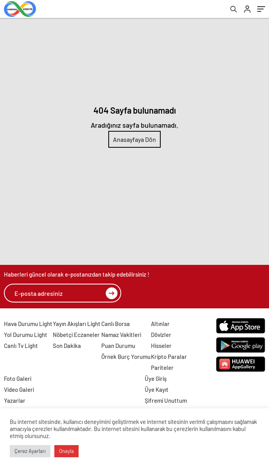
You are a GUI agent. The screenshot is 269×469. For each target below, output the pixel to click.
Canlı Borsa (115, 323)
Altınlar (160, 323)
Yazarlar (14, 400)
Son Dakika (67, 345)
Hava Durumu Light (28, 323)
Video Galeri (19, 389)
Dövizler (161, 334)
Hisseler (161, 345)
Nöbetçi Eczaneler (76, 334)
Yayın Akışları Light (76, 323)
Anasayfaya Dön (134, 139)
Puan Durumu (118, 345)
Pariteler (162, 367)
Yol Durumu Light (25, 334)
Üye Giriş (156, 378)
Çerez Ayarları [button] (30, 451)
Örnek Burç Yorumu (126, 356)
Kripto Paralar (169, 356)
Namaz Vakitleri (121, 334)
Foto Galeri (17, 378)
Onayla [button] (66, 451)
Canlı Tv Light (21, 345)
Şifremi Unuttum (166, 400)
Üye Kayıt (157, 389)
